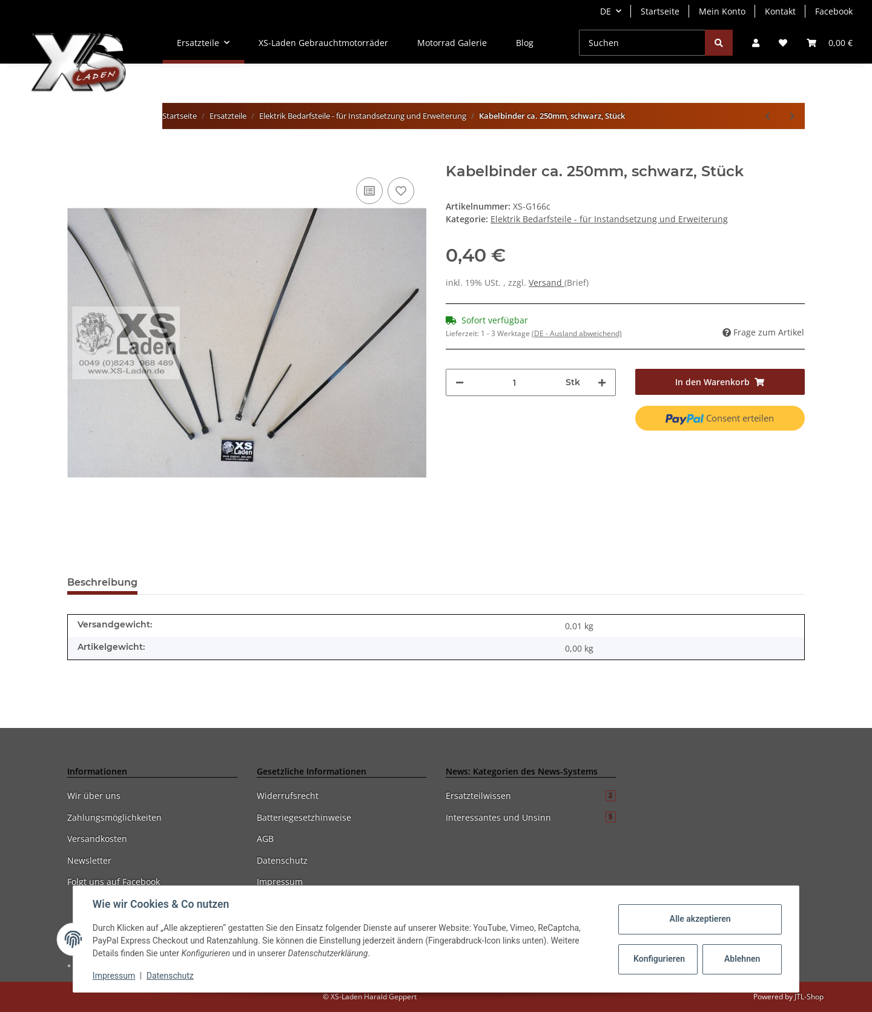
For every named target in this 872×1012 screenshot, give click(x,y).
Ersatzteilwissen (531, 795)
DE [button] (605, 11)
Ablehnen (742, 959)
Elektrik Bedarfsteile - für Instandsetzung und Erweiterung (609, 219)
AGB (265, 838)
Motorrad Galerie (452, 42)
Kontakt (780, 11)
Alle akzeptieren (699, 919)
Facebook (834, 11)
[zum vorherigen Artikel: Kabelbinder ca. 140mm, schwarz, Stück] (767, 116)
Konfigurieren (659, 959)
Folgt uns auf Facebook (113, 881)
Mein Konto (722, 11)
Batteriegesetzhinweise (304, 817)
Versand (546, 282)
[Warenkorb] (829, 43)
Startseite (660, 11)
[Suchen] (642, 43)
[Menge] (514, 382)
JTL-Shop (809, 996)
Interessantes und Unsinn (531, 817)
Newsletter (89, 860)
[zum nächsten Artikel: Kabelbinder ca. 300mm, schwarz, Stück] (792, 116)
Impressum (280, 881)
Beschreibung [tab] (102, 582)
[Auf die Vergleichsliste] (369, 190)
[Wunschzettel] (783, 43)
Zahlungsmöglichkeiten (114, 817)
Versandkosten (97, 838)
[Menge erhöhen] (602, 382)
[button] (755, 43)
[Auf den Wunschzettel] (401, 190)
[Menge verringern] (459, 382)
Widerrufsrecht (288, 795)
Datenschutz (282, 860)
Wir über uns (94, 795)
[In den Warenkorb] (77, 156)
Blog (524, 42)
